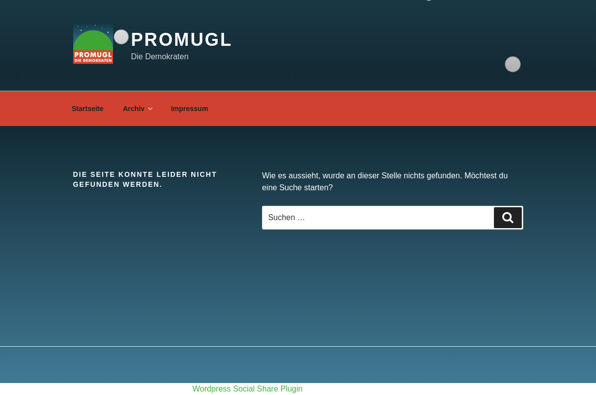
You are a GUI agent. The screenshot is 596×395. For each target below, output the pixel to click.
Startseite (88, 109)
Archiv (138, 109)
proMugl (182, 39)
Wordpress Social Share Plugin (249, 389)
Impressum (189, 109)
